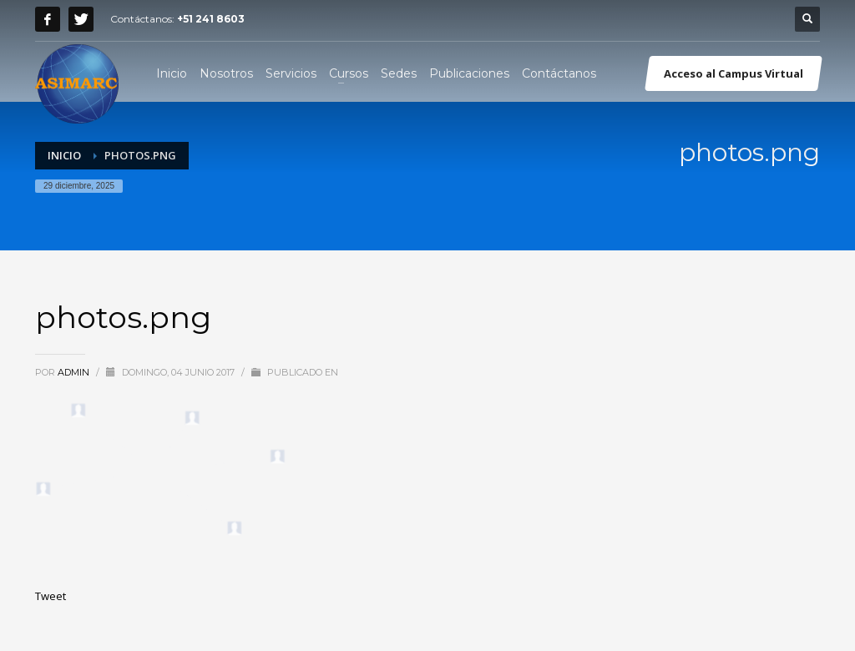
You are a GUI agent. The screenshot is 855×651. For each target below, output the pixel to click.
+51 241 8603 (211, 19)
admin (75, 372)
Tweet (50, 595)
